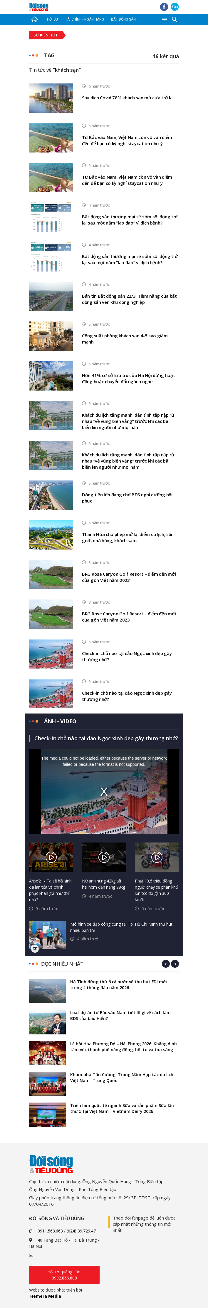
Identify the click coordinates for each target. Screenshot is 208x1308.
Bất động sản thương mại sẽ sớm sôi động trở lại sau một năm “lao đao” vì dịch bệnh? (130, 220)
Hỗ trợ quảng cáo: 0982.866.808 (64, 1275)
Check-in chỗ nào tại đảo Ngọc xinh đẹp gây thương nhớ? (127, 656)
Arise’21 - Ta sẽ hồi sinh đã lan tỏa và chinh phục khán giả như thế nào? (50, 890)
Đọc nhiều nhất (62, 963)
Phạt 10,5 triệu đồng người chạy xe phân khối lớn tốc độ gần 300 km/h (157, 890)
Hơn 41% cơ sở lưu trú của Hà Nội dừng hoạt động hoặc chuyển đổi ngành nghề (128, 378)
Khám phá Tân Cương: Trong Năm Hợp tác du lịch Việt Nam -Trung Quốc (121, 1077)
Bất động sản (123, 19)
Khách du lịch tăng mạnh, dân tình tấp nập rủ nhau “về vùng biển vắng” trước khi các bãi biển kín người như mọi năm (128, 421)
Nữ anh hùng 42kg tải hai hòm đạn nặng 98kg (103, 884)
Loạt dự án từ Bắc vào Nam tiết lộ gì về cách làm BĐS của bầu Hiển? (120, 1015)
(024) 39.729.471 (82, 1231)
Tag (49, 55)
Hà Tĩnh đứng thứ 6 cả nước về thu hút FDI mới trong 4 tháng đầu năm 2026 (118, 984)
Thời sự (51, 19)
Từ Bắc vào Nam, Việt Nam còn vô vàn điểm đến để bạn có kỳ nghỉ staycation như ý (127, 140)
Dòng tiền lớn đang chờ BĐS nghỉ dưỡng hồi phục (127, 498)
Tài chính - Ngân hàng (84, 19)
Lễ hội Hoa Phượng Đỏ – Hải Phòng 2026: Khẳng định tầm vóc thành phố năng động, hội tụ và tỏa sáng (123, 1046)
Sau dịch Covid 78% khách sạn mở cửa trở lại (128, 98)
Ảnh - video (60, 721)
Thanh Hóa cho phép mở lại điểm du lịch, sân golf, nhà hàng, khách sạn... (128, 537)
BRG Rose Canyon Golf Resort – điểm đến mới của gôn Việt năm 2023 (129, 577)
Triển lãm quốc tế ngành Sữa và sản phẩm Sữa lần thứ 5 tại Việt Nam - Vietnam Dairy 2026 (122, 1108)
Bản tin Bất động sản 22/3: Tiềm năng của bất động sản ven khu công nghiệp (129, 299)
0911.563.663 (50, 1231)
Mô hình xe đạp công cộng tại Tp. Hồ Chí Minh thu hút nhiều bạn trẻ (121, 927)
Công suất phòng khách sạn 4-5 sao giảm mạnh (125, 339)
